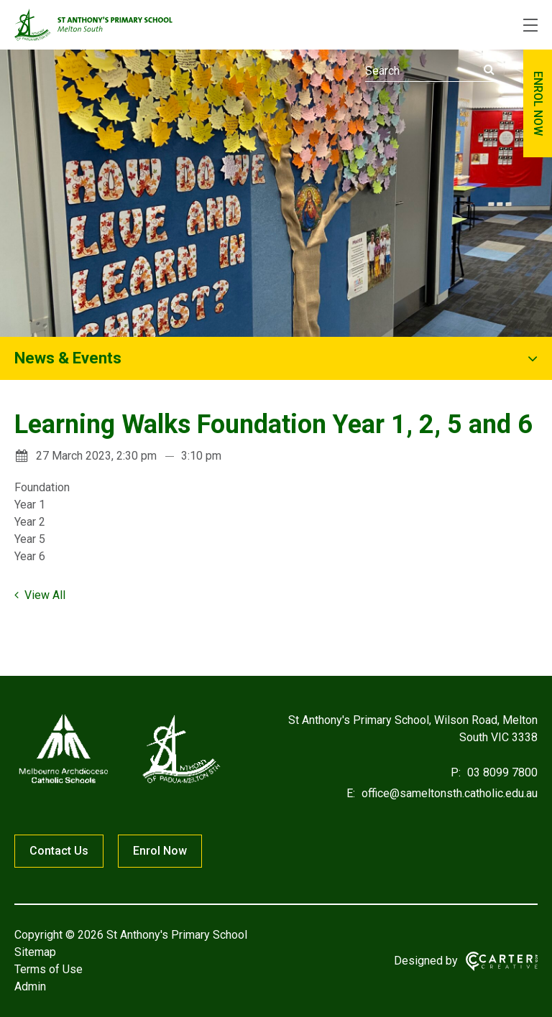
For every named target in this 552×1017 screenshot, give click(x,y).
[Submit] (489, 69)
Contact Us (58, 851)
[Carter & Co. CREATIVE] (502, 961)
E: (350, 793)
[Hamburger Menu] (530, 25)
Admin (30, 986)
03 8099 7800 (501, 772)
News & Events (67, 358)
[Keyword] (429, 71)
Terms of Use (48, 969)
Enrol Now (160, 851)
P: (456, 772)
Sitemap (35, 952)
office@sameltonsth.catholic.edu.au (448, 793)
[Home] (119, 783)
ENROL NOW (538, 103)
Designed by (426, 960)
